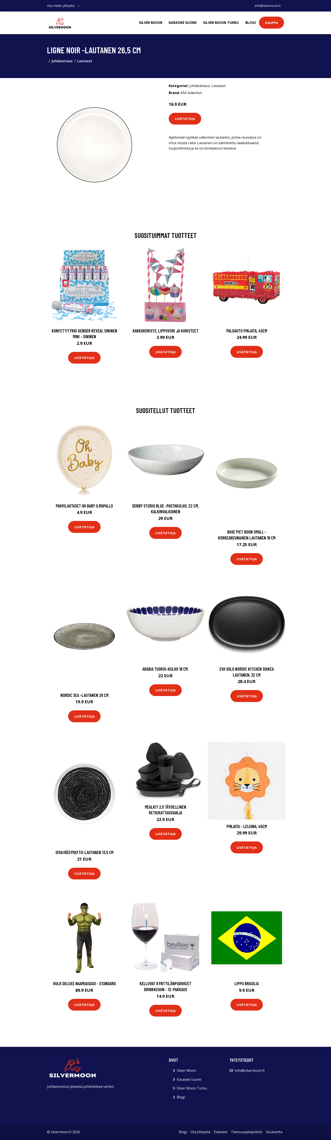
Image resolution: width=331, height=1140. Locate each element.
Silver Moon (150, 22)
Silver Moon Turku (221, 22)
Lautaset (84, 61)
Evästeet (220, 1132)
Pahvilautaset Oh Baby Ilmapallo (84, 505)
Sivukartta (274, 1132)
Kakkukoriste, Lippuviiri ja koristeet (165, 330)
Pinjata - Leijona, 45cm (247, 826)
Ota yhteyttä (200, 1132)
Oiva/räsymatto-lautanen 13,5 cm (84, 852)
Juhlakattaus (62, 61)
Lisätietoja (185, 118)
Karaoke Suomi (183, 22)
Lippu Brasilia (246, 983)
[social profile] (79, 6)
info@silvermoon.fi (268, 6)
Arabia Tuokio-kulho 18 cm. (165, 669)
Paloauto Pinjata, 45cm (246, 330)
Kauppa (271, 22)
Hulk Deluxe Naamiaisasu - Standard (84, 983)
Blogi (250, 22)
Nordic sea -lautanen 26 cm (84, 695)
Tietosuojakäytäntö (246, 1132)
